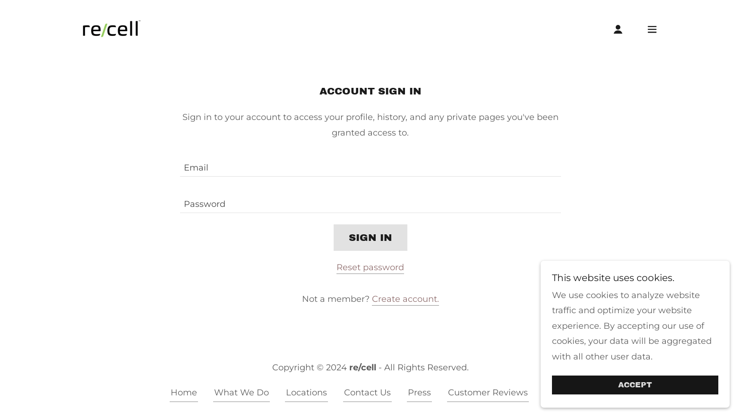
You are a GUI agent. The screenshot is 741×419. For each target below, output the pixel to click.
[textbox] (370, 164)
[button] (618, 29)
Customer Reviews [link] (488, 392)
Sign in (370, 237)
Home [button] (184, 392)
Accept (635, 385)
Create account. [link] (405, 299)
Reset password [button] (370, 267)
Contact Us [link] (367, 392)
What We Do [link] (241, 392)
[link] (110, 28)
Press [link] (419, 392)
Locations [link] (306, 392)
